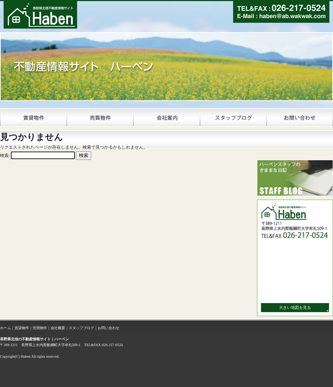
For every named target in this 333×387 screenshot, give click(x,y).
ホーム (5, 328)
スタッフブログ (81, 328)
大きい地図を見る (295, 307)
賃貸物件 (21, 328)
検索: (5, 155)
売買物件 (40, 328)
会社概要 (58, 328)
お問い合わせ (108, 328)
